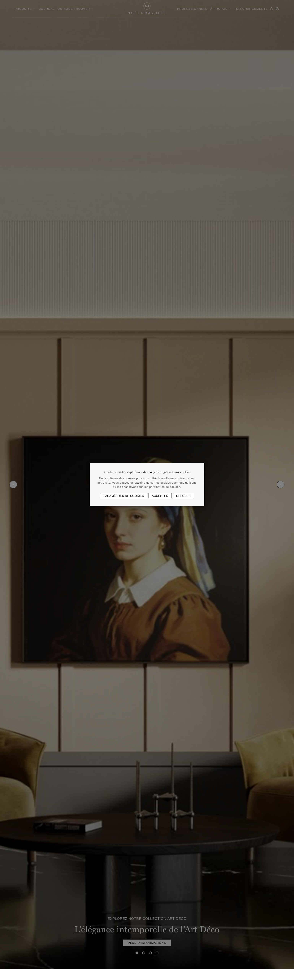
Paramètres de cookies (123, 495)
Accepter (160, 495)
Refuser (183, 495)
